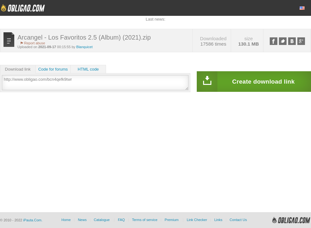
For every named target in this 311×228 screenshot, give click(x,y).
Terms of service (144, 220)
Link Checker (197, 220)
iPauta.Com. (33, 220)
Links (218, 220)
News (82, 220)
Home (65, 220)
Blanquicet (84, 47)
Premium (172, 220)
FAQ (121, 220)
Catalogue (102, 220)
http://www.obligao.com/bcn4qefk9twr (95, 82)
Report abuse (34, 43)
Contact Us (238, 220)
